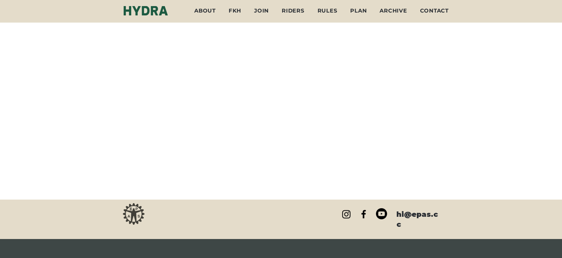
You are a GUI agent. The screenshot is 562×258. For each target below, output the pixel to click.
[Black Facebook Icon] (363, 214)
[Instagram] (346, 214)
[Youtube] (381, 213)
